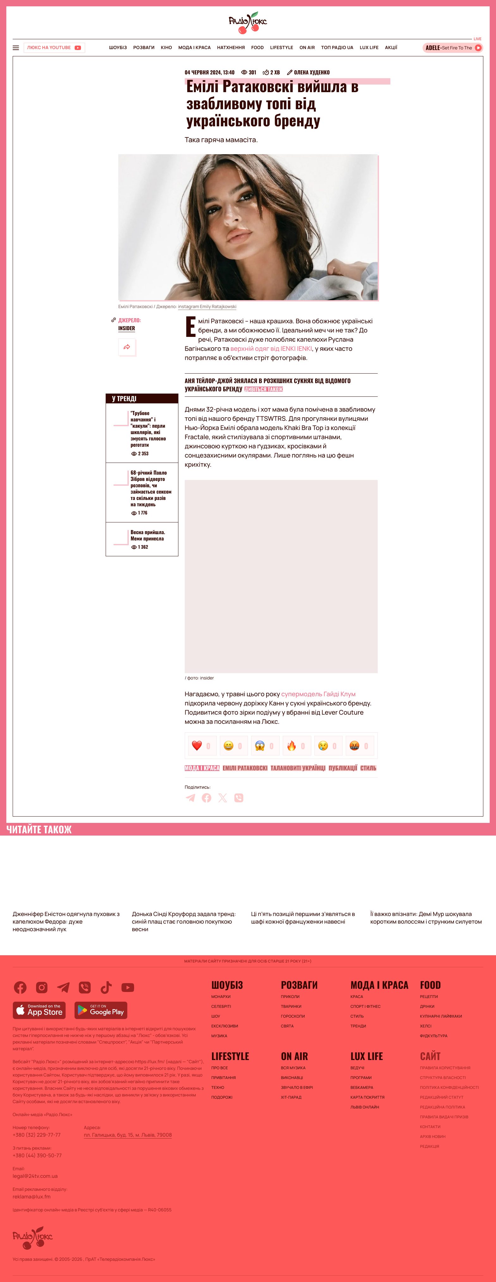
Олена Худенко (312, 72)
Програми (361, 1077)
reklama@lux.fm (32, 1196)
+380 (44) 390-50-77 (37, 1155)
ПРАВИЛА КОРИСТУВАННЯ (445, 1067)
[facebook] (206, 798)
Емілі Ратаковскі (245, 768)
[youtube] (127, 987)
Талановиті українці (298, 768)
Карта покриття (367, 1097)
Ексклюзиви (224, 1026)
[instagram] (41, 987)
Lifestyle (281, 48)
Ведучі (357, 1067)
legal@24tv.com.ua (35, 1175)
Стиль (368, 768)
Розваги (143, 48)
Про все (219, 1067)
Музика (219, 1036)
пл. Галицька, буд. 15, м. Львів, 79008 (128, 1134)
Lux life (369, 48)
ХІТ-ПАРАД (291, 1097)
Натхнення (231, 48)
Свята (287, 1026)
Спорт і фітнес (365, 1006)
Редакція (429, 1146)
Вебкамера (361, 1087)
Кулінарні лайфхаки (441, 1016)
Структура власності (443, 1077)
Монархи (221, 996)
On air (307, 48)
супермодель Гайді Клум (318, 694)
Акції (391, 48)
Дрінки (427, 1006)
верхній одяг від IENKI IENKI (271, 348)
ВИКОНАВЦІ (292, 1077)
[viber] (239, 798)
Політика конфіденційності (449, 1087)
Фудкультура (434, 1036)
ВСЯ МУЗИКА (293, 1067)
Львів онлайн (364, 1107)
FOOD (257, 48)
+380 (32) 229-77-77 (37, 1134)
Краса (356, 996)
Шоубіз (118, 48)
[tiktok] (106, 987)
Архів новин (433, 1136)
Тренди (358, 1026)
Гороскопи (293, 1016)
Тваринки (291, 1006)
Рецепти (429, 996)
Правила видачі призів (444, 1117)
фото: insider (200, 678)
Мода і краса (194, 48)
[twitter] (222, 798)
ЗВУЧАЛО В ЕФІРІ (297, 1087)
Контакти (430, 1126)
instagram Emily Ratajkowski (207, 307)
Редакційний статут (441, 1097)
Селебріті (221, 1006)
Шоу (215, 1016)
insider (126, 328)
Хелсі (425, 1026)
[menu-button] (16, 48)
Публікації (343, 768)
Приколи (290, 996)
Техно (217, 1087)
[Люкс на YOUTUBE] (54, 48)
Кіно (166, 48)
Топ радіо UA (337, 48)
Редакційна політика (442, 1107)
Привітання (223, 1077)
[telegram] (190, 798)
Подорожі (221, 1097)
